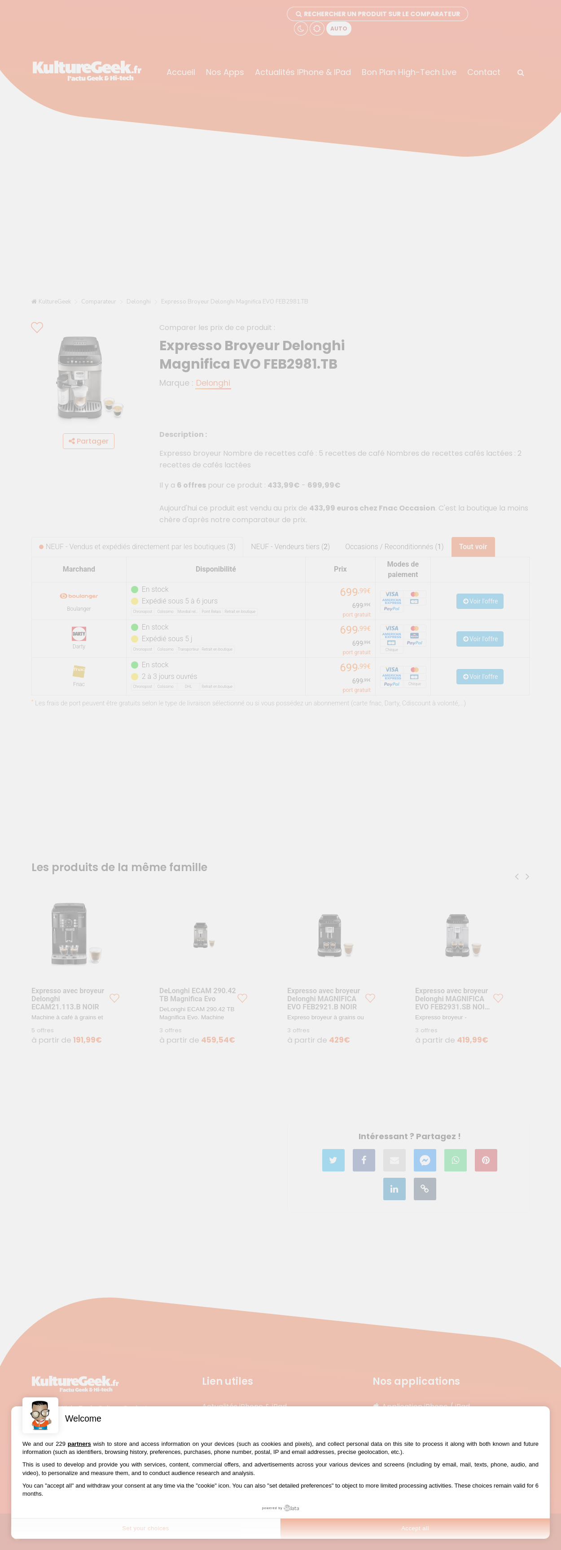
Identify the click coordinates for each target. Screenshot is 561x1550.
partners (79, 1443)
